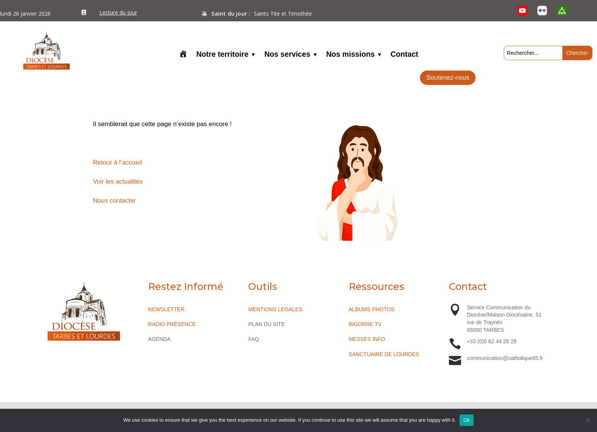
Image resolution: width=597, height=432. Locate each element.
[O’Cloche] (562, 10)
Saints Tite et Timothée (283, 13)
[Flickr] (542, 10)
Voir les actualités (118, 181)
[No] (587, 420)
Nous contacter (114, 200)
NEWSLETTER (166, 309)
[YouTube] (523, 10)
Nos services (287, 54)
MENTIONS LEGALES (275, 309)
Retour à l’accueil (117, 162)
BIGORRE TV (365, 324)
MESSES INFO (367, 339)
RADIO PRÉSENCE (172, 324)
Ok (466, 420)
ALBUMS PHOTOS (371, 309)
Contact (404, 54)
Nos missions (350, 54)
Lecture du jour (118, 12)
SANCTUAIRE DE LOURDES (384, 354)
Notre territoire (222, 54)
